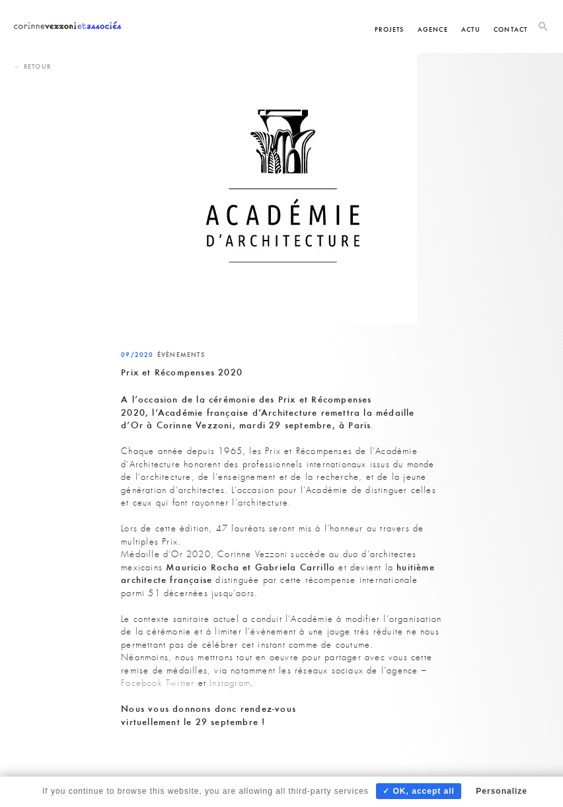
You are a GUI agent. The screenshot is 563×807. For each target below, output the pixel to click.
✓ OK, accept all (419, 791)
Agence (433, 29)
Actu (470, 29)
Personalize (501, 791)
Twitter (180, 683)
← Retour (32, 66)
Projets (389, 29)
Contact (510, 29)
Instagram (229, 683)
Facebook (142, 683)
